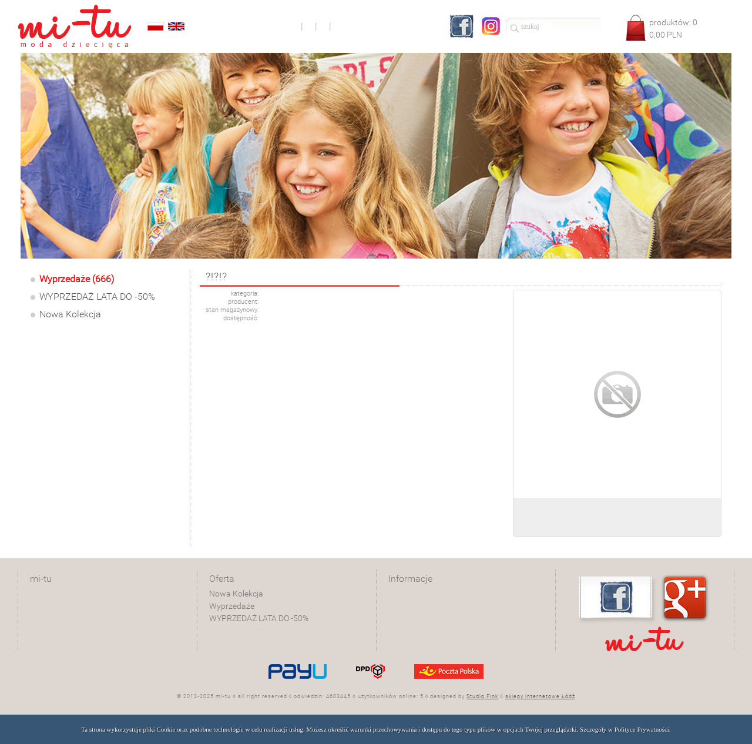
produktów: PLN (673, 28)
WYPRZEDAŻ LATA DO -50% (97, 296)
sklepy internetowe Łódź (540, 696)
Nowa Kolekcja (70, 314)
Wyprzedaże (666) (76, 278)
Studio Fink (482, 696)
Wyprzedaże (231, 606)
